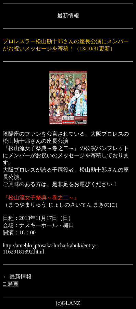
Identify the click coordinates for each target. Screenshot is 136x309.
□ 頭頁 (10, 284)
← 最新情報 (17, 277)
